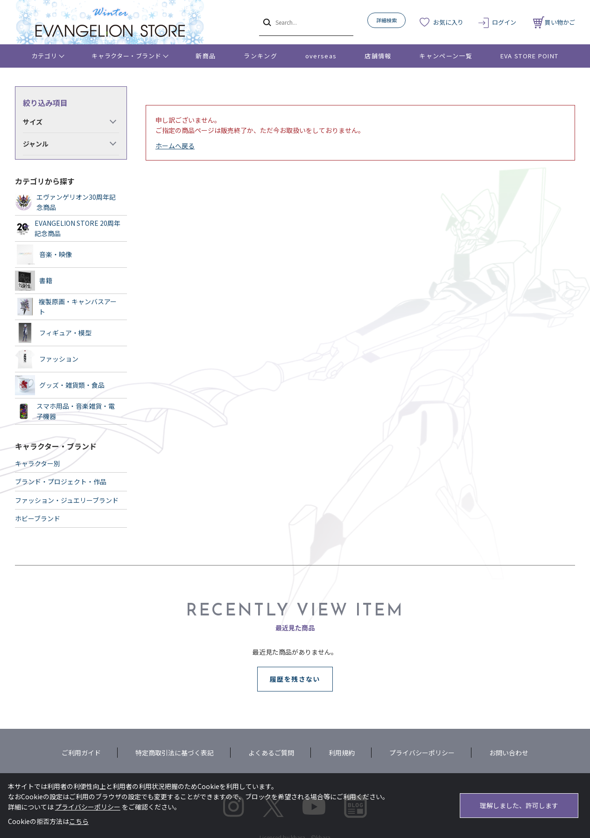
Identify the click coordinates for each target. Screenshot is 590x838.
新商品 (206, 55)
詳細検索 (386, 20)
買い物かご (554, 22)
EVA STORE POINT (529, 55)
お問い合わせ (508, 752)
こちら (79, 821)
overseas (321, 55)
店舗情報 (378, 55)
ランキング (260, 55)
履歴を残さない (295, 679)
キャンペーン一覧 (445, 55)
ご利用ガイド (81, 752)
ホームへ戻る (175, 145)
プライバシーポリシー (422, 752)
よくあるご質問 (271, 752)
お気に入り (448, 22)
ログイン (504, 22)
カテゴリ (44, 55)
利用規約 (342, 752)
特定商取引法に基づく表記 (174, 752)
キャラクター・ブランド (126, 55)
